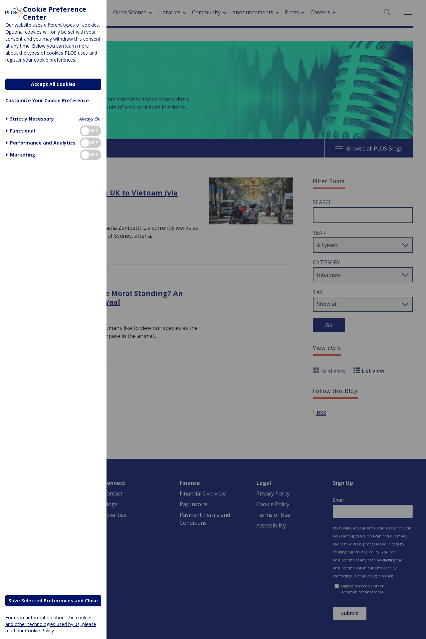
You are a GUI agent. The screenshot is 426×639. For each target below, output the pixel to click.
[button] (28, 119)
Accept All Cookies (53, 84)
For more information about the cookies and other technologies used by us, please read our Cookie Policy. (50, 623)
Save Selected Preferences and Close (53, 600)
